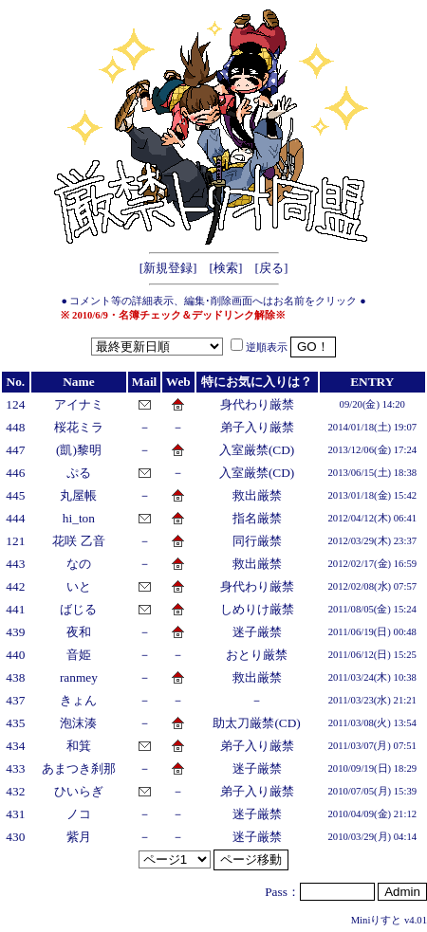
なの (78, 564)
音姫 (78, 655)
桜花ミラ (78, 427)
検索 (226, 268)
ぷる (78, 473)
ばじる (78, 609)
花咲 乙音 (78, 541)
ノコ (78, 814)
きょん (78, 700)
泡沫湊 (78, 723)
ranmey (79, 677)
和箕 (78, 746)
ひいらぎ (78, 791)
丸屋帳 (78, 495)
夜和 (78, 632)
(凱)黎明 (79, 450)
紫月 (78, 837)
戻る (271, 268)
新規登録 (168, 268)
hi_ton (79, 518)
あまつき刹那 (79, 768)
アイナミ (78, 404)
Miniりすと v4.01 (389, 920)
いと (78, 586)
